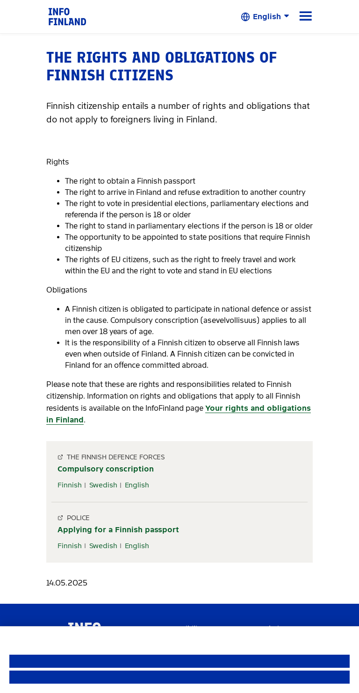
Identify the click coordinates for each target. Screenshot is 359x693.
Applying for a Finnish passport (118, 529)
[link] (67, 16)
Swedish (103, 485)
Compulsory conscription (105, 468)
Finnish (69, 485)
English (137, 485)
